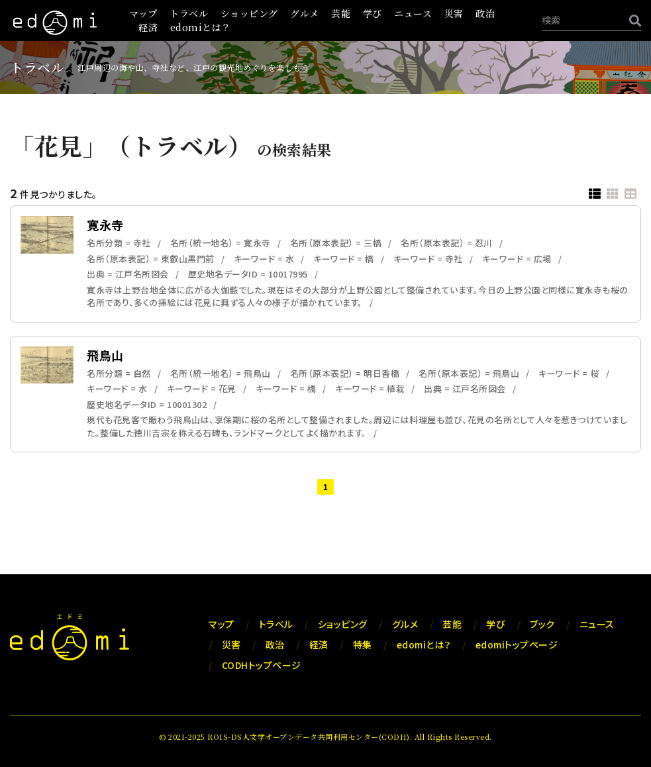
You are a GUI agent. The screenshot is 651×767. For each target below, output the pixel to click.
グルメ (304, 13)
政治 (485, 13)
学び (372, 13)
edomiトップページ (517, 644)
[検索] (632, 20)
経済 (148, 27)
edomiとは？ (200, 27)
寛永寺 (105, 224)
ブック (542, 624)
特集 (362, 644)
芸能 (340, 13)
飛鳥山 (105, 355)
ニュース (413, 13)
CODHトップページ (261, 665)
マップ (143, 13)
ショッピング (249, 13)
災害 (454, 13)
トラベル (189, 13)
